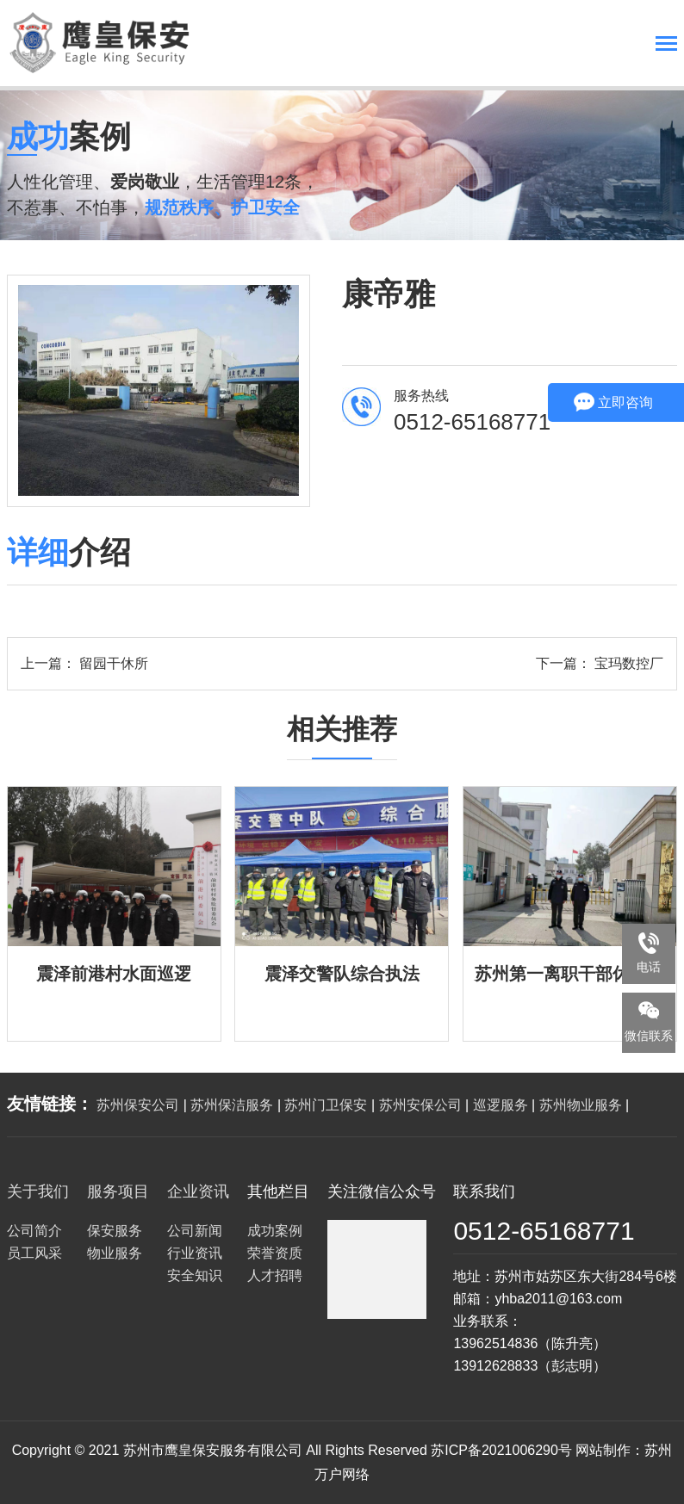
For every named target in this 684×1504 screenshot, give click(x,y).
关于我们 (38, 1191)
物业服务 (114, 1253)
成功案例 (274, 1230)
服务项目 (118, 1191)
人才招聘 (274, 1275)
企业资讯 (198, 1191)
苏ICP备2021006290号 (501, 1450)
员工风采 (34, 1253)
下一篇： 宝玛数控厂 (599, 663)
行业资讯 (194, 1253)
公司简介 (34, 1230)
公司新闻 (194, 1230)
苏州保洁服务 (231, 1105)
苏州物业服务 (580, 1105)
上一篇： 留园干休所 (84, 663)
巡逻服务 (500, 1105)
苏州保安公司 (137, 1105)
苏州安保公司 (420, 1105)
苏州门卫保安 (325, 1105)
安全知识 (194, 1275)
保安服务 (114, 1230)
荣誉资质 (274, 1253)
